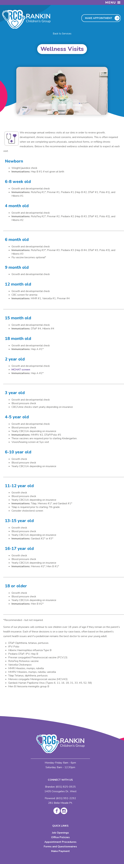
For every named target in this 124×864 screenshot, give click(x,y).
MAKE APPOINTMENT (98, 18)
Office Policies (60, 837)
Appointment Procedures (60, 842)
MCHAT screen (21, 369)
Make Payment (60, 851)
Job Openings (60, 833)
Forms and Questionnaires (60, 846)
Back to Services (62, 33)
